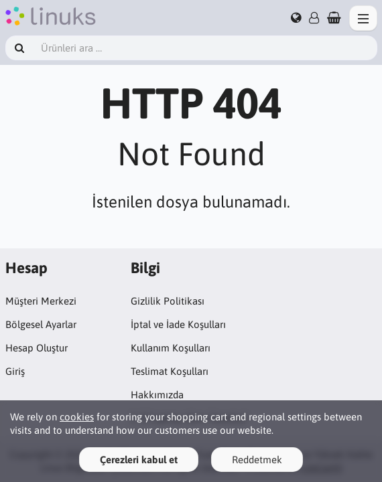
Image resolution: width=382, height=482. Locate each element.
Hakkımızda (157, 394)
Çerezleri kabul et (139, 459)
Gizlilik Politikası (167, 301)
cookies (77, 416)
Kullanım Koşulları (170, 347)
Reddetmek (257, 459)
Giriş (15, 371)
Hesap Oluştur (36, 347)
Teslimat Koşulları (169, 371)
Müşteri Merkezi (40, 301)
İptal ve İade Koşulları (178, 324)
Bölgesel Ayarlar (40, 324)
